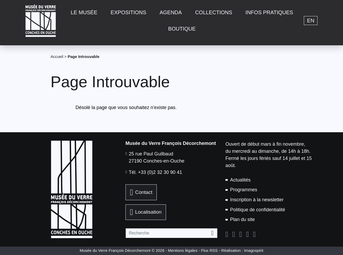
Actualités (240, 180)
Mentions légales (183, 250)
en (310, 20)
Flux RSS (209, 250)
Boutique (181, 29)
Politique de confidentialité (257, 209)
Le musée (84, 12)
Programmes (243, 189)
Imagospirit (253, 250)
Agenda (171, 12)
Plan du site (242, 219)
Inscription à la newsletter (257, 199)
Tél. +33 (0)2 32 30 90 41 (155, 172)
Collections (213, 12)
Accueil (57, 56)
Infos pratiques (269, 12)
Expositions (129, 12)
